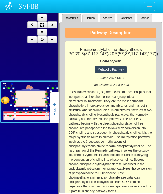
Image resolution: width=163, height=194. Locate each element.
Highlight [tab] (90, 18)
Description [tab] (71, 18)
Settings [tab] (144, 18)
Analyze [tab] (107, 18)
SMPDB (28, 6)
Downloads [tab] (126, 18)
